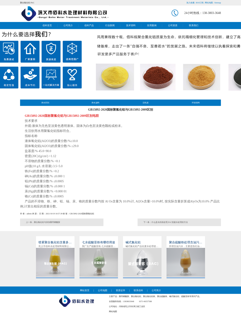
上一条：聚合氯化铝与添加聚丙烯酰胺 (43, 222)
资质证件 (120, 290)
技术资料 (131, 25)
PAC (32, 3)
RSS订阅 (200, 3)
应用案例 (151, 25)
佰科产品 (89, 25)
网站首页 (84, 290)
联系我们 (193, 25)
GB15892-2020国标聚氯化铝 (81, 213)
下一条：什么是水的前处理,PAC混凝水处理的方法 (165, 222)
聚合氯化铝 (25, 3)
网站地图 (209, 3)
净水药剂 (45, 103)
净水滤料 (95, 103)
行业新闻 (110, 25)
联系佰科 (138, 290)
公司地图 (102, 290)
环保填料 (196, 103)
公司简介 (68, 25)
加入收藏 (190, 3)
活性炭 (146, 103)
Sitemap (217, 3)
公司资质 (172, 25)
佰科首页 (47, 25)
